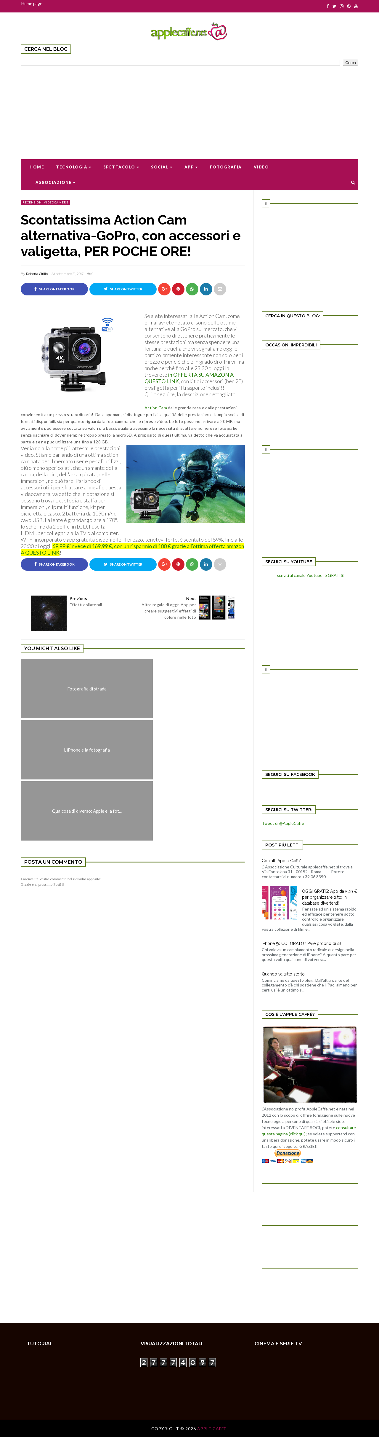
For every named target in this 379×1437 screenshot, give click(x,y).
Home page (31, 3)
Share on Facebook (54, 289)
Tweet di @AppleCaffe (283, 823)
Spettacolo (121, 167)
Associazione (56, 182)
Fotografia (226, 167)
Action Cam (156, 407)
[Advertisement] (189, 108)
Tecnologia (73, 167)
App (191, 167)
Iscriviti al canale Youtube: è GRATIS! (310, 575)
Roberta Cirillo (37, 274)
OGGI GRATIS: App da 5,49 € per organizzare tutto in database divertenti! (329, 897)
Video (261, 167)
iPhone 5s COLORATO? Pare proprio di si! (301, 943)
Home (37, 167)
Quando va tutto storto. (284, 974)
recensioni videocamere (45, 202)
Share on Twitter (123, 289)
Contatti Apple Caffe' (281, 860)
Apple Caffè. (212, 1428)
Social (162, 167)
